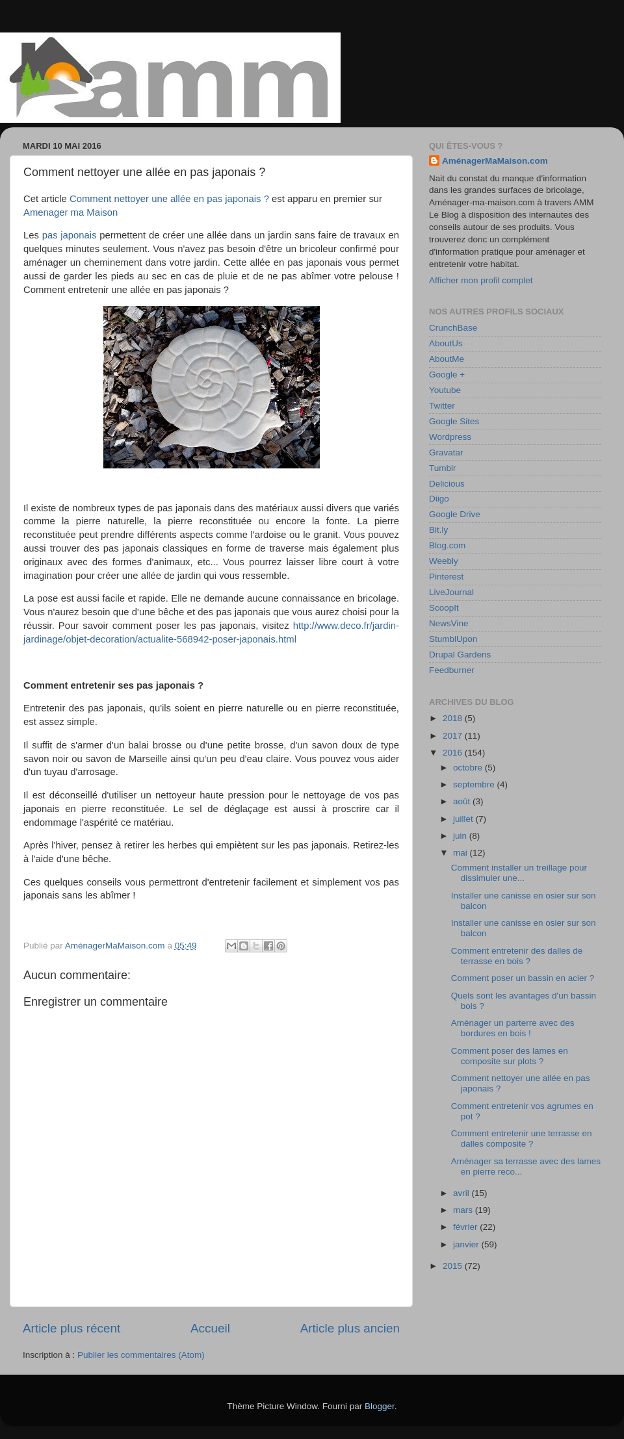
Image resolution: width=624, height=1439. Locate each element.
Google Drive (454, 514)
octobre (469, 767)
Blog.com (447, 545)
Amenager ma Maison (70, 212)
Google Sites (454, 421)
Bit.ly (438, 530)
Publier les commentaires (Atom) (141, 1355)
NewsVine (449, 623)
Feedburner (451, 670)
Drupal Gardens (460, 654)
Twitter (442, 406)
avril (462, 1193)
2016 (454, 753)
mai (461, 853)
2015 (454, 1266)
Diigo (439, 498)
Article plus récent (71, 1328)
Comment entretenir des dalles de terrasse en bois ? (517, 956)
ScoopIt (444, 608)
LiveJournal (451, 592)
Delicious (447, 484)
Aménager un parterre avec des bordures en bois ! (513, 1028)
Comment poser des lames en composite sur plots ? (509, 1056)
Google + (447, 374)
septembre (475, 784)
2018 (454, 718)
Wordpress (450, 437)
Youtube (445, 390)
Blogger (380, 1406)
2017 (454, 736)
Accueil (210, 1328)
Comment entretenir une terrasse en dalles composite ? (521, 1138)
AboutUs (446, 343)
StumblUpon (453, 639)
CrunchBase (453, 328)
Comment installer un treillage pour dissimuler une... (519, 873)
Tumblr (442, 468)
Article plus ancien (350, 1328)
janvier (467, 1244)
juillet (464, 819)
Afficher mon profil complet (481, 280)
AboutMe (446, 359)
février (466, 1227)
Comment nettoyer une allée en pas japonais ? (169, 199)
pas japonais (69, 235)
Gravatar (446, 452)
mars (464, 1210)
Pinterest (446, 576)
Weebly (443, 561)
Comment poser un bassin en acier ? (523, 978)
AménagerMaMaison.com (495, 161)
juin (461, 836)
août (463, 801)
